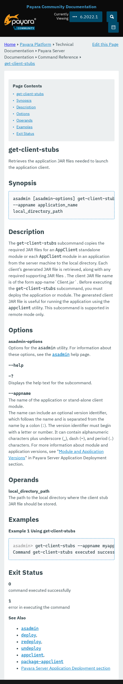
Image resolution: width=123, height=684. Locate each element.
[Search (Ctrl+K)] (112, 16)
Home (10, 44)
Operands (24, 120)
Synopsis (24, 100)
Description (26, 107)
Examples (24, 127)
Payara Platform (35, 44)
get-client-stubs (20, 63)
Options (23, 113)
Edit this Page (105, 44)
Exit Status (25, 133)
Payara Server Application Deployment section (65, 668)
